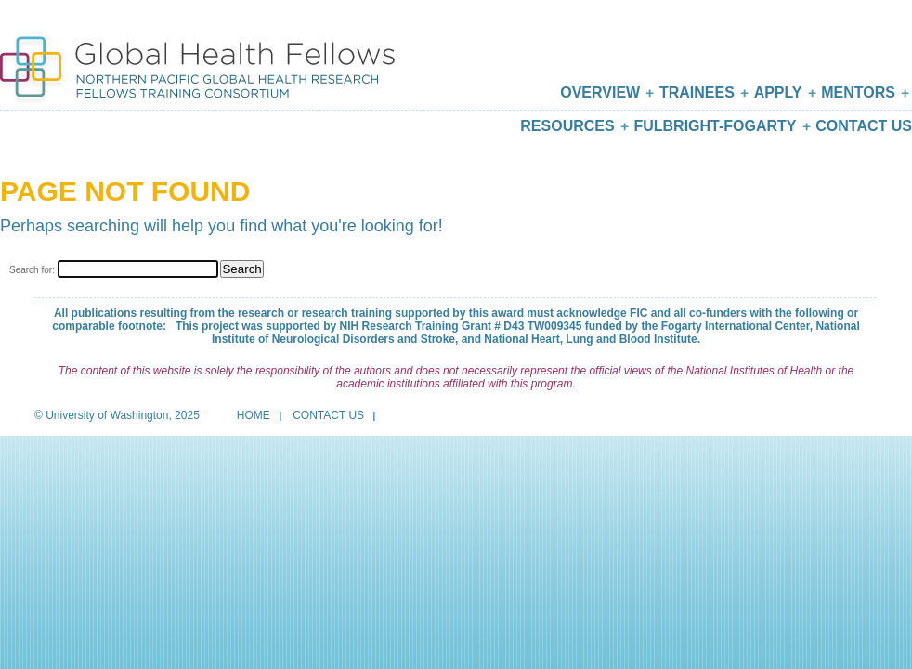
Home (253, 415)
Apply (778, 92)
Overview (600, 92)
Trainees (697, 92)
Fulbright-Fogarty (714, 126)
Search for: (32, 270)
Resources (567, 126)
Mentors (858, 92)
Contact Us (863, 126)
